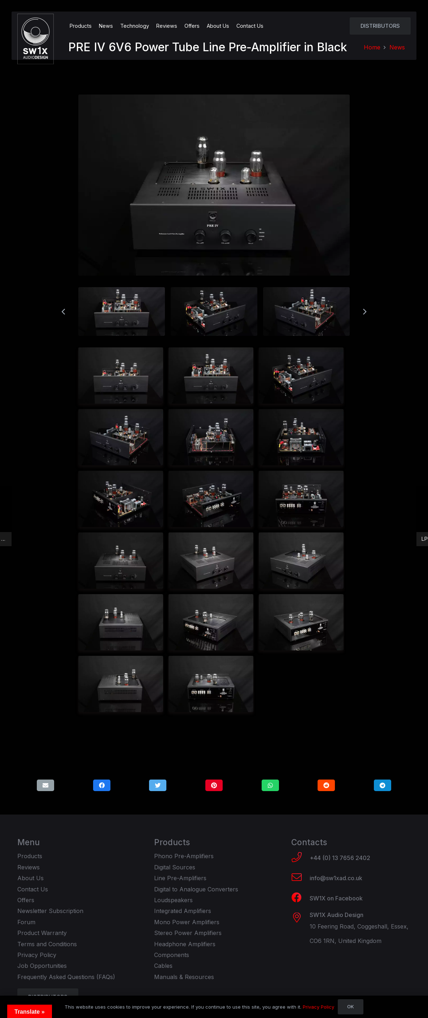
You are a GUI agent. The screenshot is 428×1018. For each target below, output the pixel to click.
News (397, 47)
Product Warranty (42, 932)
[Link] (35, 39)
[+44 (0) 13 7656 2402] (300, 858)
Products (29, 856)
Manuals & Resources (184, 976)
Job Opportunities (42, 965)
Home (372, 47)
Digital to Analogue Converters (196, 889)
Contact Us (32, 889)
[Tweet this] (157, 785)
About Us (30, 878)
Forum (26, 922)
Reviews (28, 867)
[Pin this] (214, 785)
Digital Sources (174, 867)
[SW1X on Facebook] (300, 898)
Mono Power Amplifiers (186, 922)
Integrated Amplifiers (182, 910)
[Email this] (45, 785)
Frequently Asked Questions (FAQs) (66, 976)
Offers (25, 900)
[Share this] (101, 785)
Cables (163, 965)
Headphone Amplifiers (184, 944)
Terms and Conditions (47, 944)
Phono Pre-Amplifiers (184, 856)
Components (171, 954)
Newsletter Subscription (50, 910)
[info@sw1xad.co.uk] (300, 878)
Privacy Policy (36, 954)
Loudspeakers (173, 900)
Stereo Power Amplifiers (188, 932)
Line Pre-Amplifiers (180, 878)
